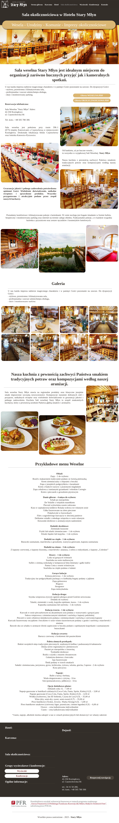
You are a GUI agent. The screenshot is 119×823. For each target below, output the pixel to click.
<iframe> (88, 753)
